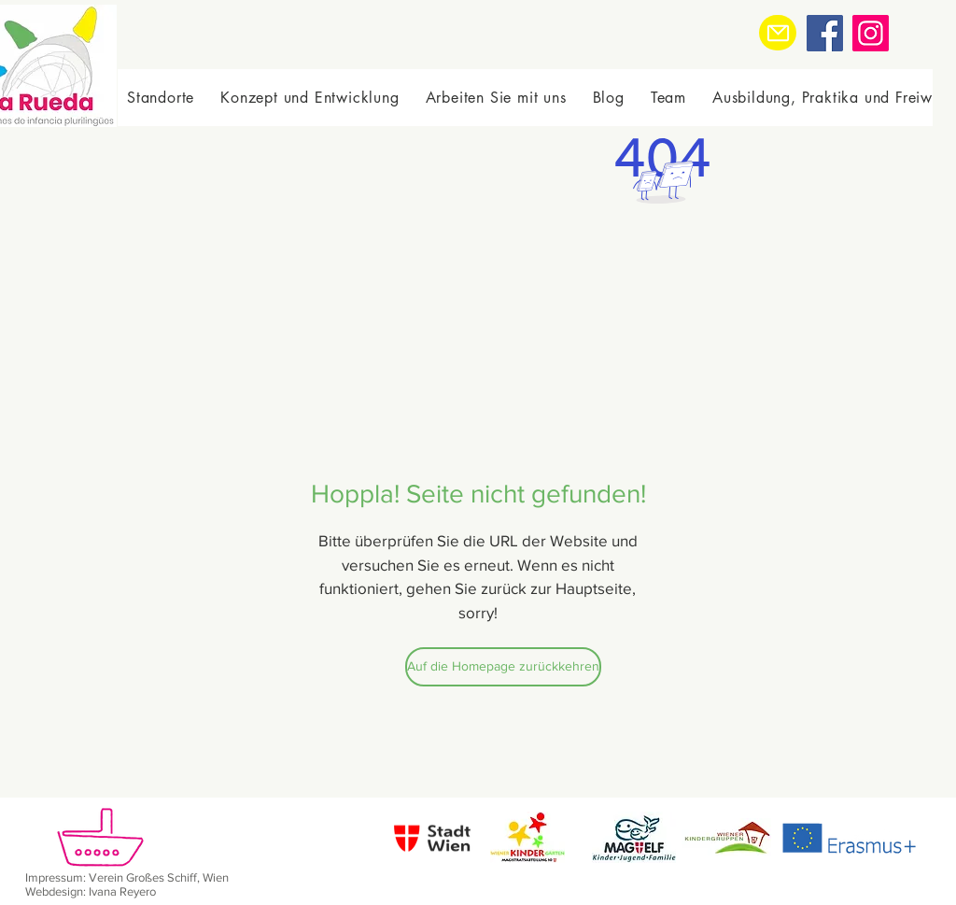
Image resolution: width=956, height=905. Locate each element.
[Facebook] (825, 33)
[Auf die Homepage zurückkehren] (503, 666)
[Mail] (777, 32)
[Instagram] (870, 33)
